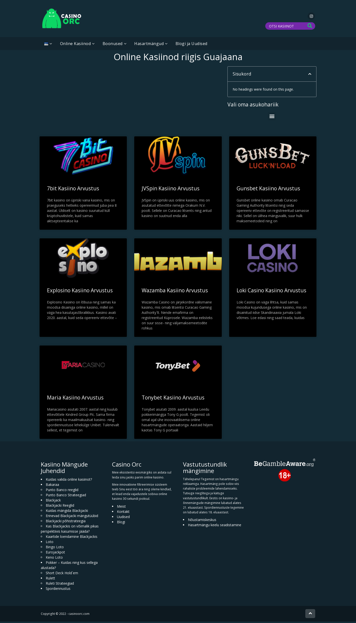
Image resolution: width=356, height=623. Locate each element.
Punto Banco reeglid (62, 491)
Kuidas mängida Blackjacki (67, 512)
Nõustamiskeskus (202, 521)
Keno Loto (54, 558)
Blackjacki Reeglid (60, 506)
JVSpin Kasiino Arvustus (171, 189)
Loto (49, 543)
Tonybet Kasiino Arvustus (173, 399)
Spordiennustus (58, 590)
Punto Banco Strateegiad (66, 496)
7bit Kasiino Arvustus (73, 189)
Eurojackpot (55, 553)
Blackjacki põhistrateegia (66, 522)
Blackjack (53, 501)
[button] (309, 75)
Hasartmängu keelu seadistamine (214, 526)
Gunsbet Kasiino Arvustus (268, 189)
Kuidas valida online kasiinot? (69, 480)
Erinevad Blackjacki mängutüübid (72, 517)
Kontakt (123, 512)
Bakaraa (52, 486)
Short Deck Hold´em (62, 574)
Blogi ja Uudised (191, 45)
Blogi (121, 523)
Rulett (50, 579)
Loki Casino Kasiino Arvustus (271, 291)
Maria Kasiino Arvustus (75, 399)
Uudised (123, 518)
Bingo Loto (55, 548)
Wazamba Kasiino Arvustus (175, 291)
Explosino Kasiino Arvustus (80, 291)
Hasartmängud (149, 45)
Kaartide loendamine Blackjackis (71, 538)
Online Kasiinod (75, 45)
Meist (121, 507)
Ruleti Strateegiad (60, 584)
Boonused (113, 45)
